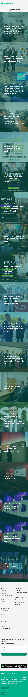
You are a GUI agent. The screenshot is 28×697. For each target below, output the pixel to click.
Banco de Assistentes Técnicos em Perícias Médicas (6, 600)
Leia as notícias (5, 624)
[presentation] (12, 660)
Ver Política (5, 688)
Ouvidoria (3, 631)
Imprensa (3, 636)
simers (7, 3)
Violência (17, 605)
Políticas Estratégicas (4, 614)
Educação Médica (20, 595)
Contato (3, 633)
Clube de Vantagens (6, 596)
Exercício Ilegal (19, 597)
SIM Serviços (4, 593)
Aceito (4, 693)
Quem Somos (4, 611)
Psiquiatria (18, 600)
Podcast (3, 626)
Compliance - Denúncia (4, 618)
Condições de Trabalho (21, 593)
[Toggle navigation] (25, 3)
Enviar (14, 654)
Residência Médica (20, 602)
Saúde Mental (4, 591)
